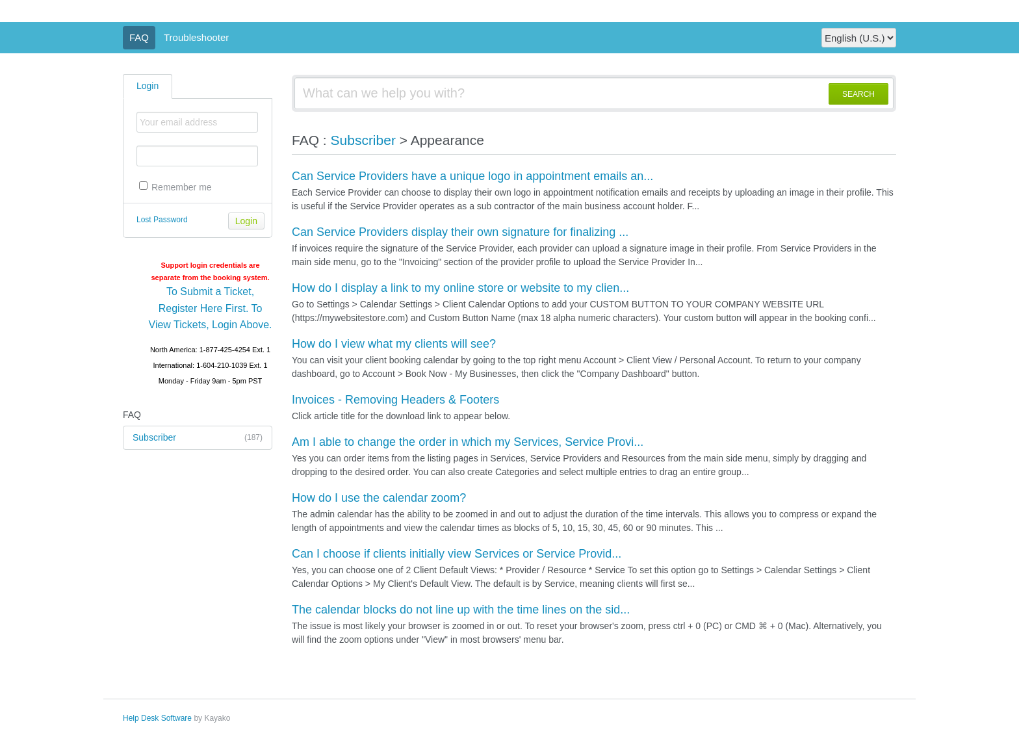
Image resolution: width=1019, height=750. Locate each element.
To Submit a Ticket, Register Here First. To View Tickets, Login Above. (210, 308)
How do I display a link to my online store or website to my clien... (460, 288)
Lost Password (162, 219)
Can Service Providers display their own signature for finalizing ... (460, 232)
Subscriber (198, 438)
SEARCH (858, 94)
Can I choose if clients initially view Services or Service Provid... (456, 554)
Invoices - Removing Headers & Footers (395, 400)
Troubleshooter (196, 37)
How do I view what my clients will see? (394, 344)
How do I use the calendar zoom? (379, 498)
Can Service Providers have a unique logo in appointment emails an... (472, 176)
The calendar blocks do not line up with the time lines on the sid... (461, 609)
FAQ (139, 37)
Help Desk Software (157, 718)
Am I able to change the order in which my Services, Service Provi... (467, 442)
